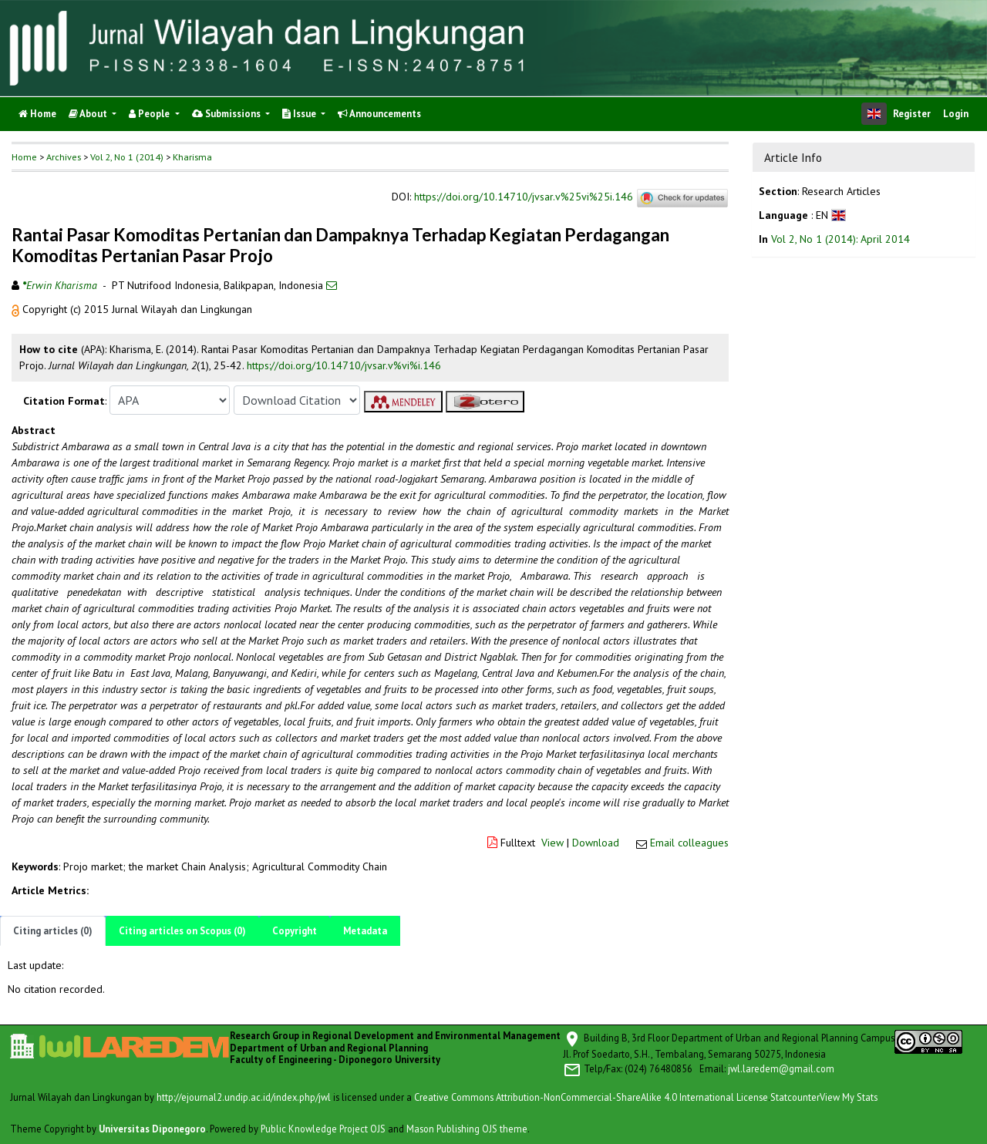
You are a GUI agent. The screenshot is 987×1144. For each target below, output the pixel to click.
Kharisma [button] (192, 157)
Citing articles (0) (53, 930)
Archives (63, 157)
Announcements (379, 113)
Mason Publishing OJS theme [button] (466, 1128)
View (552, 843)
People (150, 113)
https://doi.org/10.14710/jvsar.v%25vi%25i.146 (523, 197)
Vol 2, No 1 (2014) (126, 157)
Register (912, 113)
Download (595, 843)
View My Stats (849, 1097)
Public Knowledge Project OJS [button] (323, 1128)
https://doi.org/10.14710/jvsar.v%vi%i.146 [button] (344, 365)
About (89, 113)
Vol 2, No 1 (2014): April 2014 (840, 239)
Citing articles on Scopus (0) (182, 930)
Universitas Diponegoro (152, 1128)
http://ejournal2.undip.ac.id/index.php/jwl (244, 1097)
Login (955, 113)
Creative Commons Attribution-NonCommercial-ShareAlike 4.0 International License (591, 1097)
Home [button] (24, 157)
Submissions (227, 113)
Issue (300, 113)
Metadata (365, 930)
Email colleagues (689, 843)
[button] (17, 309)
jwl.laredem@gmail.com (781, 1068)
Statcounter (795, 1097)
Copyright (294, 930)
